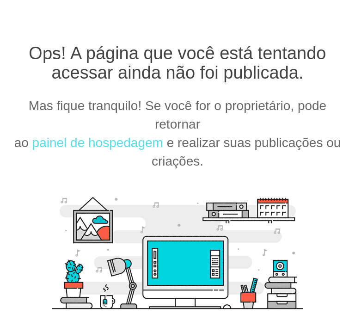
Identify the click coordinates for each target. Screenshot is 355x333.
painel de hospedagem (97, 143)
